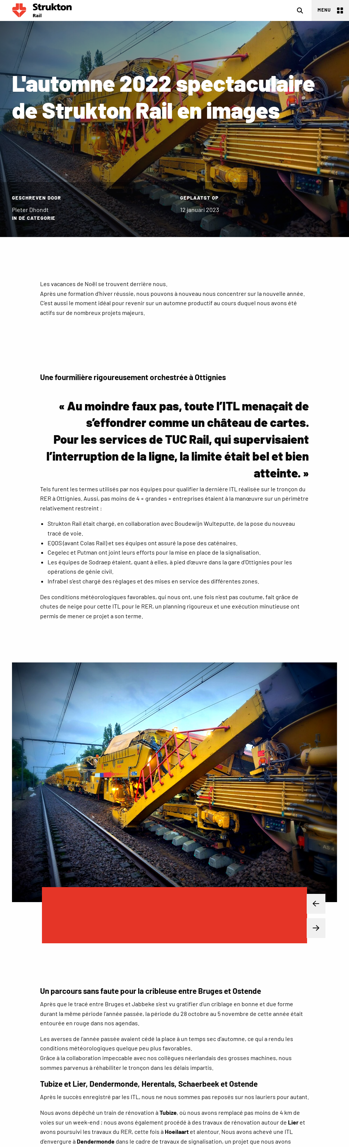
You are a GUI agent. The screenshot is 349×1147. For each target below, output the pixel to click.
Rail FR (42, 10)
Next (310, 928)
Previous (310, 904)
